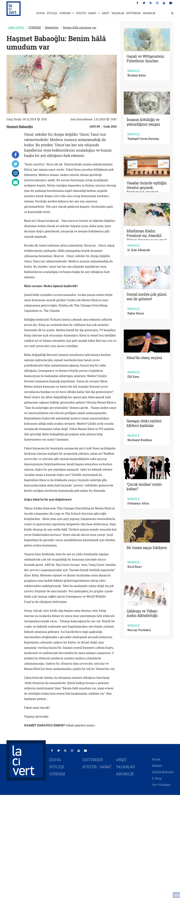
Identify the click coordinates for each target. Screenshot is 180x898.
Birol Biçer (134, 566)
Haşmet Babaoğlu (20, 126)
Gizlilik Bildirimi (162, 772)
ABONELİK (149, 13)
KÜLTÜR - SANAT (86, 13)
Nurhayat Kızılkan (139, 440)
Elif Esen (133, 376)
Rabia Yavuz (135, 313)
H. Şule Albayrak (138, 250)
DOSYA (40, 13)
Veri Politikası (161, 784)
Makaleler (52, 27)
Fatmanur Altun (138, 503)
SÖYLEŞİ (52, 13)
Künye (156, 759)
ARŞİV (105, 13)
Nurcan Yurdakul (139, 630)
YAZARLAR (117, 13)
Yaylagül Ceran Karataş (143, 138)
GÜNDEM (64, 13)
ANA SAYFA (16, 27)
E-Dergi (157, 778)
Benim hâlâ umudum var (79, 27)
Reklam (157, 765)
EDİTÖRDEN (133, 13)
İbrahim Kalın (136, 75)
